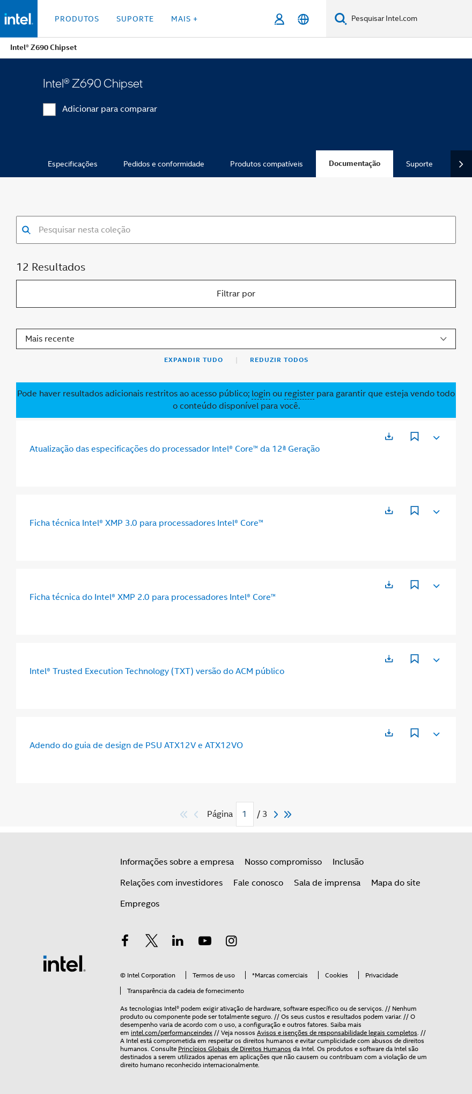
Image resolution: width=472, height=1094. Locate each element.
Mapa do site (396, 883)
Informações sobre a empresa (177, 862)
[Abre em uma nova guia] (388, 436)
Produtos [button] (77, 19)
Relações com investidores (171, 883)
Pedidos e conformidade (163, 164)
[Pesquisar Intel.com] (409, 19)
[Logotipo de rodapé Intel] (64, 963)
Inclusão (348, 862)
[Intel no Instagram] (231, 942)
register (299, 393)
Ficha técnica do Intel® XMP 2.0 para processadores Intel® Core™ (153, 597)
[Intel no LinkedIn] (178, 942)
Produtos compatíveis (266, 164)
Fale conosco (258, 883)
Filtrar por (236, 293)
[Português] (303, 19)
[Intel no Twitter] (152, 942)
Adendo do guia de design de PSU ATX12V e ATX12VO (136, 745)
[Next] (277, 814)
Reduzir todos (279, 360)
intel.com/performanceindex (171, 1032)
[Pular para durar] (288, 814)
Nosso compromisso (283, 862)
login (261, 393)
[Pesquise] (341, 18)
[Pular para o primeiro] (184, 814)
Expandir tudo (193, 360)
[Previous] (197, 814)
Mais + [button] (184, 19)
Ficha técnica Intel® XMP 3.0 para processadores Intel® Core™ (146, 523)
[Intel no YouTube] (205, 942)
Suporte (419, 164)
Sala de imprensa (327, 883)
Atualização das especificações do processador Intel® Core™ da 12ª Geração (175, 449)
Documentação (354, 163)
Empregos (139, 904)
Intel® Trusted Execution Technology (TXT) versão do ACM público (157, 671)
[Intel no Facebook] (125, 942)
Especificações (73, 164)
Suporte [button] (135, 19)
